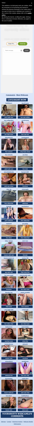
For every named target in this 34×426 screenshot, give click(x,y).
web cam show (8, 186)
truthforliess (25, 396)
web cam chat (25, 392)
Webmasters (17, 424)
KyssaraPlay (8, 378)
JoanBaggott (25, 137)
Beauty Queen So (9, 258)
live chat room (25, 289)
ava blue (25, 155)
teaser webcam (8, 392)
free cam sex (25, 134)
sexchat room (9, 341)
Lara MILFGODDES (9, 120)
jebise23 (25, 344)
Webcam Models (28, 421)
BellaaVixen (8, 327)
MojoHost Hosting (17, 421)
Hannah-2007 (25, 172)
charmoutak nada (25, 275)
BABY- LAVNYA (9, 241)
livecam (25, 255)
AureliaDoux (25, 206)
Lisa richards (9, 155)
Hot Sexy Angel (8, 275)
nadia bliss (25, 378)
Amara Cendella (25, 292)
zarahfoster (25, 361)
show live (25, 341)
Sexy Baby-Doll (8, 309)
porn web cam (9, 117)
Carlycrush (25, 309)
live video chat (8, 324)
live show (9, 238)
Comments (10, 95)
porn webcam (9, 220)
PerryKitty (25, 223)
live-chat (25, 169)
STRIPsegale (25, 189)
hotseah (8, 206)
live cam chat (25, 375)
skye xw (8, 189)
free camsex (9, 151)
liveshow (25, 186)
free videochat (9, 203)
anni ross (25, 241)
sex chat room (9, 134)
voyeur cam (8, 358)
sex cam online (25, 117)
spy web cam (9, 272)
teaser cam (9, 410)
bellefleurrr (9, 103)
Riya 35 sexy (25, 103)
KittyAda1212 (9, 137)
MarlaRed (9, 223)
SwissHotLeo (25, 327)
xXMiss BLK (25, 258)
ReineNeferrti (9, 361)
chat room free (25, 272)
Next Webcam (22, 95)
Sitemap (3, 421)
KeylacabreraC (9, 344)
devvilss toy (8, 292)
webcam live (9, 375)
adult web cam (8, 169)
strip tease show (25, 151)
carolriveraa (25, 120)
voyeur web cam (9, 255)
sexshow (25, 358)
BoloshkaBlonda (9, 172)
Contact (9, 421)
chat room (9, 306)
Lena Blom (9, 396)
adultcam (25, 203)
